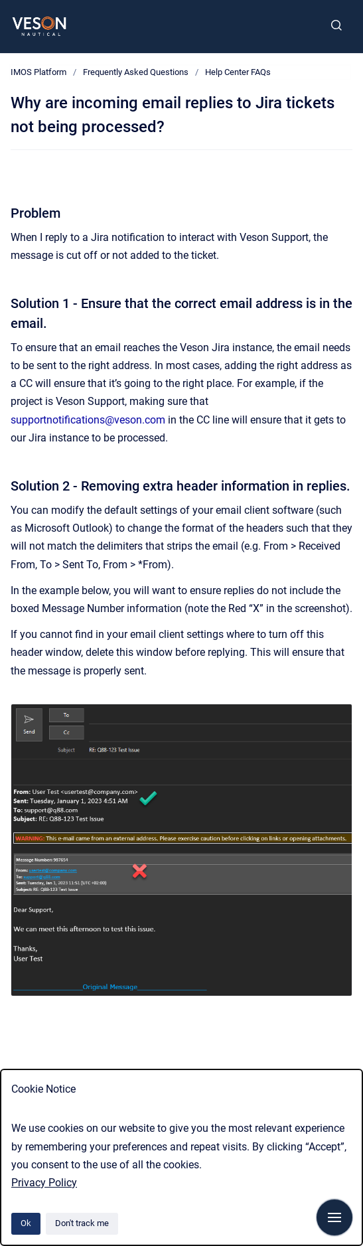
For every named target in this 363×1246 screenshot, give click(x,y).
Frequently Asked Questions (135, 72)
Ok (26, 1223)
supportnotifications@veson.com (88, 420)
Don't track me (82, 1223)
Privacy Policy (44, 1182)
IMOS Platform (38, 72)
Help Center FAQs (238, 72)
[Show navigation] (334, 1217)
